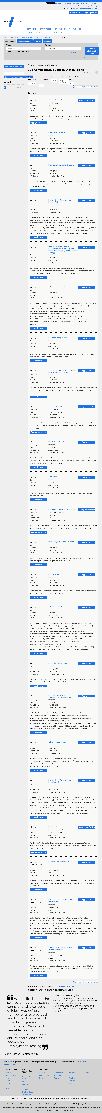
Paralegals (52, 827)
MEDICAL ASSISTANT (56, 442)
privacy (10, 1062)
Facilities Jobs (26, 1089)
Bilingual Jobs (26, 1076)
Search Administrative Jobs (39, 29)
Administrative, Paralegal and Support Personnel (60, 948)
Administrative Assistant (58, 287)
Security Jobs (26, 1095)
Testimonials (58, 1073)
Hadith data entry (55, 574)
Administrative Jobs (11, 37)
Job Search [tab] (10, 41)
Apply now (86, 133)
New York (48, 37)
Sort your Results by (32, 78)
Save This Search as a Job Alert (18, 77)
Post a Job (75, 12)
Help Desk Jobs (27, 1092)
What (8, 45)
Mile (52, 77)
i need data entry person (58, 663)
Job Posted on (73, 78)
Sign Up (42, 1073)
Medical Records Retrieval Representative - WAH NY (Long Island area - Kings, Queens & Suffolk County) (62, 250)
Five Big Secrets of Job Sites (74, 1080)
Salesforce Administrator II (58, 742)
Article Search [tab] (25, 41)
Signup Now (90, 12)
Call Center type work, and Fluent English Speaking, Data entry (61, 371)
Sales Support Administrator (59, 607)
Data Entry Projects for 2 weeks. (61, 165)
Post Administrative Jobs (39, 32)
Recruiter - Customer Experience (61, 509)
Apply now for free (87, 100)
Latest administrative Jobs (11, 1085)
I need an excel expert (57, 132)
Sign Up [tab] (37, 41)
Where (48, 45)
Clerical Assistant (55, 100)
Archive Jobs (88, 1073)
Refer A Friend (60, 32)
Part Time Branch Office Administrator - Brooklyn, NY (59, 696)
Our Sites (9, 1081)
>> (97, 86)
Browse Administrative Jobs (68, 29)
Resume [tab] (47, 41)
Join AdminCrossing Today (14, 66)
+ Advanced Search (90, 57)
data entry (52, 477)
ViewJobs (62, 77)
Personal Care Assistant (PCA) (60, 862)
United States (76, 52)
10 (94, 86)
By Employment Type (43, 79)
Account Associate (55, 406)
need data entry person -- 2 (59, 338)
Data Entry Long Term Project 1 (61, 542)
